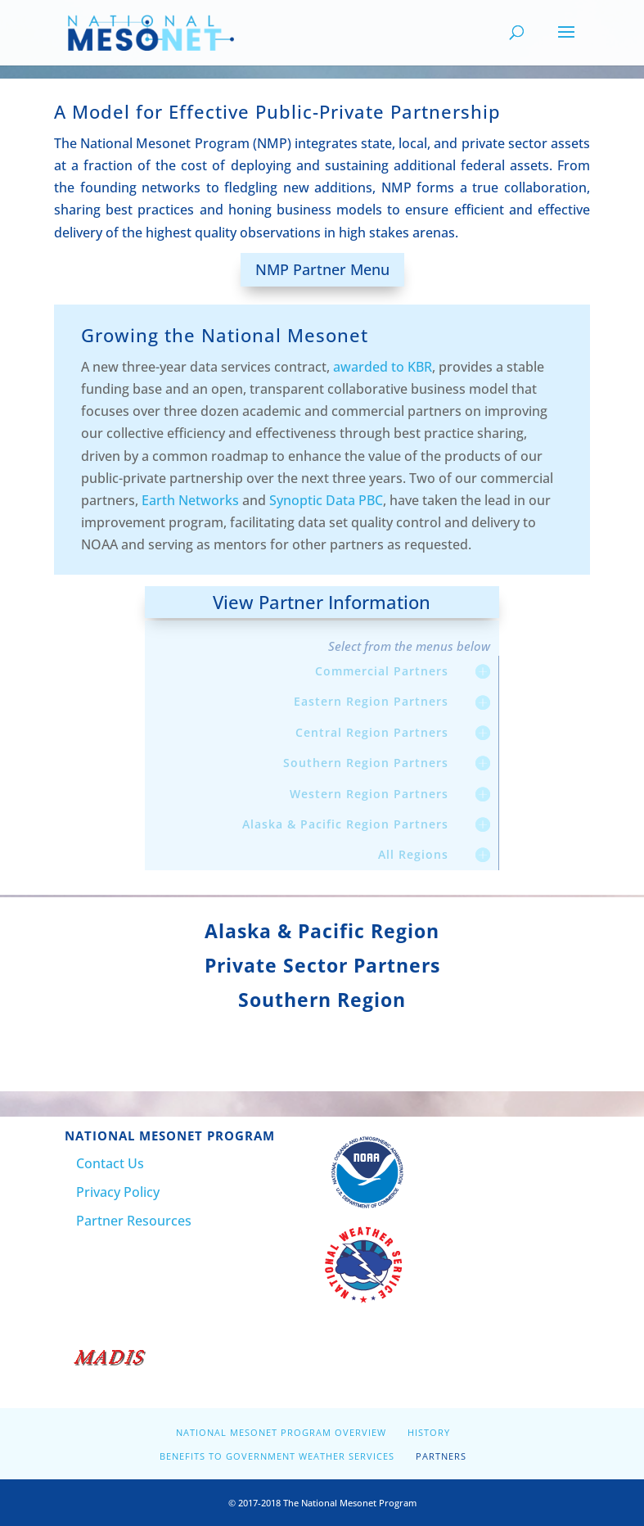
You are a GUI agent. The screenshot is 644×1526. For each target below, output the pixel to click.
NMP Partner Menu (322, 269)
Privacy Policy (118, 1192)
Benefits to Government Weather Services (277, 1456)
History (429, 1432)
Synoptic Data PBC (326, 500)
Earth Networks (190, 500)
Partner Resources (133, 1221)
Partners (441, 1456)
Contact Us (110, 1163)
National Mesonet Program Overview (281, 1432)
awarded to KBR (382, 367)
